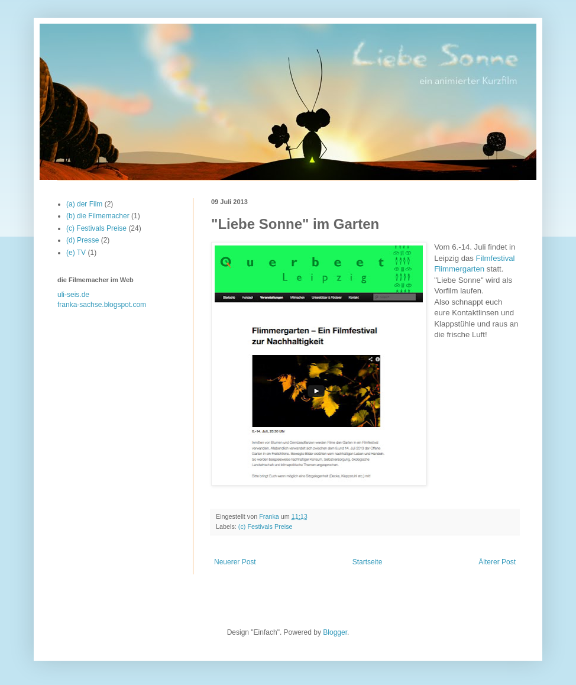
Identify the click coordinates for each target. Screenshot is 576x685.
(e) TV (76, 252)
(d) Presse (82, 240)
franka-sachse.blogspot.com (101, 305)
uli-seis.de (73, 294)
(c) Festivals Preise (265, 526)
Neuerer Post (235, 562)
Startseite (367, 562)
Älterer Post (497, 562)
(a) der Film (84, 204)
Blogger (335, 632)
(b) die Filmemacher (98, 216)
